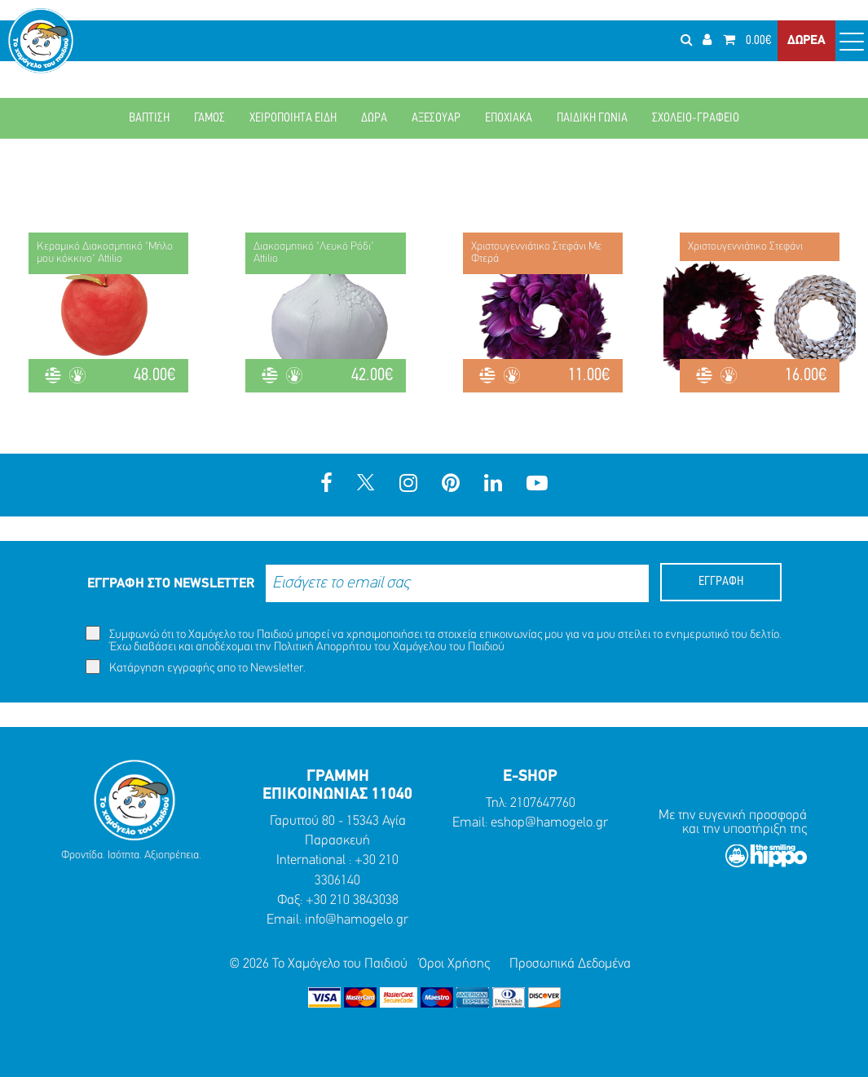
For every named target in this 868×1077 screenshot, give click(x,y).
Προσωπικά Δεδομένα (570, 964)
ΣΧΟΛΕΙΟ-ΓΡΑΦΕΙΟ (695, 118)
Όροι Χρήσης (454, 964)
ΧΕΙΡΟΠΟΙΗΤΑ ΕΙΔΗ (293, 118)
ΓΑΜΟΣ (209, 118)
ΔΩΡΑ (374, 118)
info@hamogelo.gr (356, 920)
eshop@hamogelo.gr (549, 823)
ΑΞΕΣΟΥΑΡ (436, 118)
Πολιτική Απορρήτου (323, 647)
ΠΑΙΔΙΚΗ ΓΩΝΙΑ (592, 118)
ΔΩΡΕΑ (806, 40)
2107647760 (542, 803)
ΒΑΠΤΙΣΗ (149, 118)
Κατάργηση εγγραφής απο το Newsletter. (196, 667)
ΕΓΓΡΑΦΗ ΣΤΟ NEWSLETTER (170, 584)
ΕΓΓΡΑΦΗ (720, 581)
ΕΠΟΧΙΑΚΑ (508, 118)
